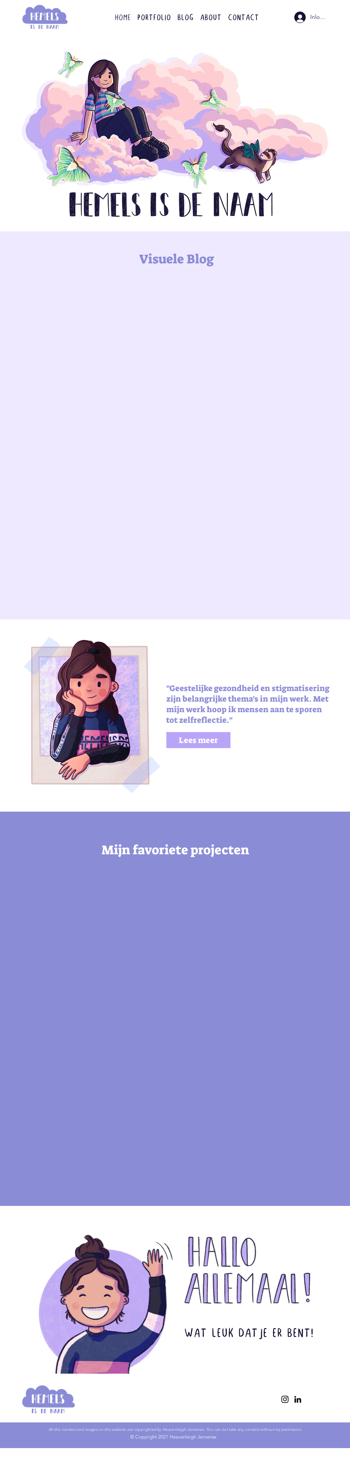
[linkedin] (298, 1399)
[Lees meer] (198, 740)
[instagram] (285, 1399)
